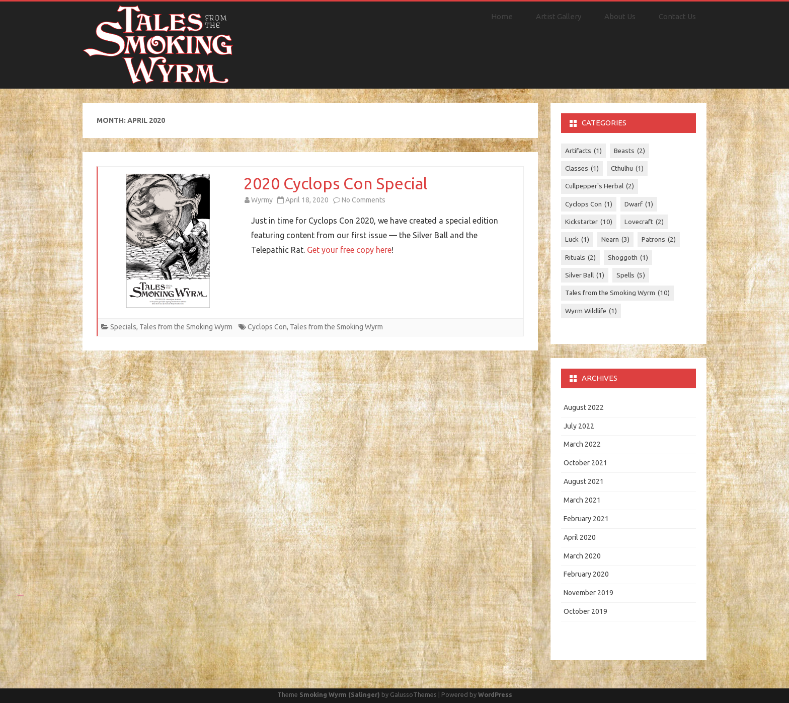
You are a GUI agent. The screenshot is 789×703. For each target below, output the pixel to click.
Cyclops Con (267, 327)
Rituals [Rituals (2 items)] (580, 257)
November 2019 (588, 593)
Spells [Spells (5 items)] (630, 275)
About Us (620, 16)
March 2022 (582, 444)
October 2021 (585, 463)
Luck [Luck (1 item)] (577, 239)
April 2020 (580, 537)
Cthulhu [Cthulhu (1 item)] (627, 168)
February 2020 (586, 574)
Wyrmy (262, 200)
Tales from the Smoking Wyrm (185, 327)
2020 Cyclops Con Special (335, 183)
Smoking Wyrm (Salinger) (339, 694)
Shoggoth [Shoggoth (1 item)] (628, 257)
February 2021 (586, 519)
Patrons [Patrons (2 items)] (659, 239)
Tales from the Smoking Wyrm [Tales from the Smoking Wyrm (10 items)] (617, 293)
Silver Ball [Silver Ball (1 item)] (584, 275)
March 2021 (582, 500)
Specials (123, 327)
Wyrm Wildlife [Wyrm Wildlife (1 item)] (591, 311)
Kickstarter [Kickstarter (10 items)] (588, 222)
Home (502, 16)
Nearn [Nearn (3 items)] (615, 239)
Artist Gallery (558, 16)
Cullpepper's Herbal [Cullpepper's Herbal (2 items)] (599, 186)
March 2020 (582, 556)
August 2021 (584, 481)
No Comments (363, 200)
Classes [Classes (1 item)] (582, 168)
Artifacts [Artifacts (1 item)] (583, 151)
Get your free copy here (349, 249)
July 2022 (579, 426)
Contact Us (677, 16)
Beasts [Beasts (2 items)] (629, 151)
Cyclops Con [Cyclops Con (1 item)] (588, 204)
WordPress (495, 694)
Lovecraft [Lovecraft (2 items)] (644, 222)
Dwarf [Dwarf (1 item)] (638, 204)
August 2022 (584, 407)
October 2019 (585, 611)
